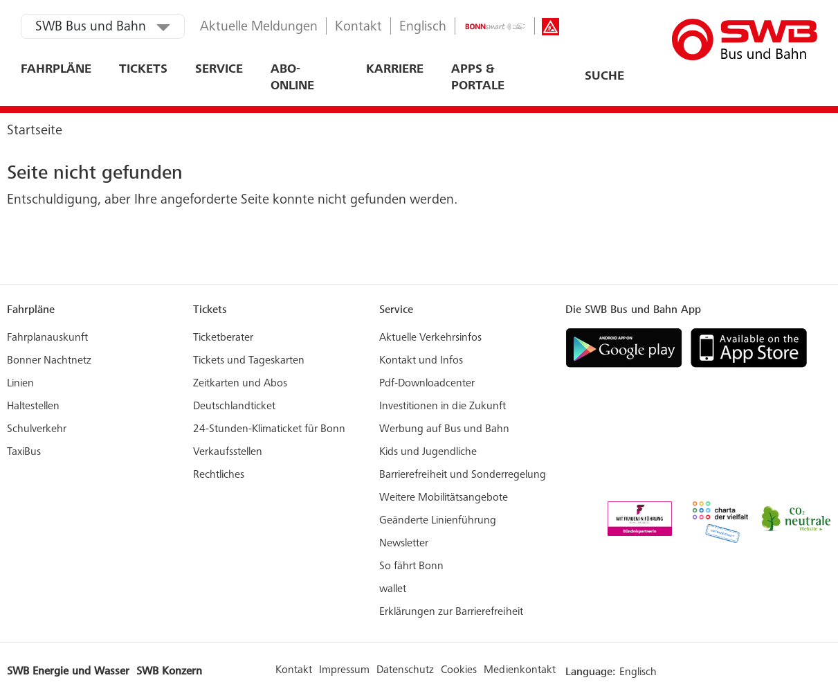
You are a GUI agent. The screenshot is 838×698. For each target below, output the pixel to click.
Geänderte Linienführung (437, 520)
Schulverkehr (36, 429)
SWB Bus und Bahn (90, 28)
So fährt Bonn (411, 566)
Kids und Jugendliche (428, 452)
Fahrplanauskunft (47, 337)
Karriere (394, 70)
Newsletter (403, 543)
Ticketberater (223, 337)
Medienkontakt (520, 670)
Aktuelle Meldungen (259, 28)
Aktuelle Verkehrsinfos (430, 337)
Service (219, 70)
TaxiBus (24, 452)
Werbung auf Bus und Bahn (444, 429)
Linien (20, 383)
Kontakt (358, 28)
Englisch (422, 28)
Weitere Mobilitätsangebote (443, 497)
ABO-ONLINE (292, 78)
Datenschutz (405, 670)
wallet (392, 589)
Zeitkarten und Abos (240, 383)
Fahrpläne (56, 70)
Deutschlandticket (234, 406)
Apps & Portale (477, 78)
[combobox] (563, 77)
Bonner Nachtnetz (49, 360)
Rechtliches (218, 475)
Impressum (344, 670)
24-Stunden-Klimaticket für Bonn (269, 429)
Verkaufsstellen (227, 452)
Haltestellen (33, 406)
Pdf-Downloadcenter (427, 383)
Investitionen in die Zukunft (442, 406)
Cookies (459, 670)
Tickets (143, 70)
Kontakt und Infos (421, 360)
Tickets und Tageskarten (248, 360)
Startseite (34, 131)
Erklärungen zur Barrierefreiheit (451, 612)
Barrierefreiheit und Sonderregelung (462, 475)
